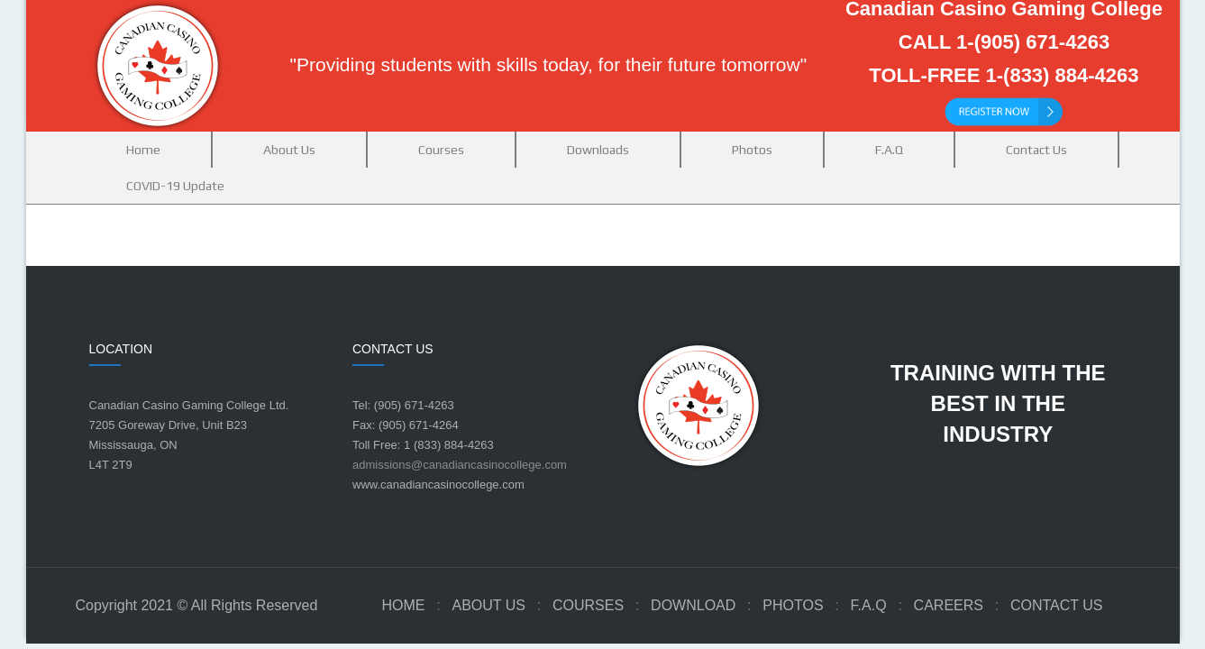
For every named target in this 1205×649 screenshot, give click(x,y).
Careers (948, 605)
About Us (488, 605)
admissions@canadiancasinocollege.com (459, 464)
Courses (588, 605)
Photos (792, 605)
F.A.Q (869, 605)
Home (402, 605)
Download (693, 605)
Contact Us (1056, 605)
